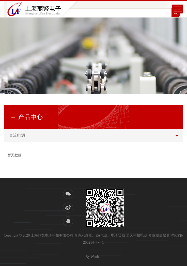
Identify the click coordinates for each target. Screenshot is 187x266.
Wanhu (95, 257)
